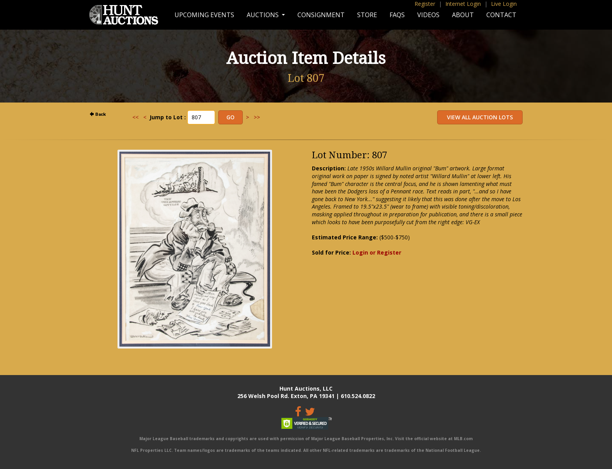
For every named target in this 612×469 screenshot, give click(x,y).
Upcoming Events (204, 15)
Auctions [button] (263, 15)
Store (367, 15)
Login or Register (376, 252)
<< (135, 117)
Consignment (321, 15)
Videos (428, 15)
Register (425, 3)
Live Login (504, 3)
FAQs (397, 15)
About (463, 15)
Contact (501, 15)
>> (257, 117)
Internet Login (463, 3)
